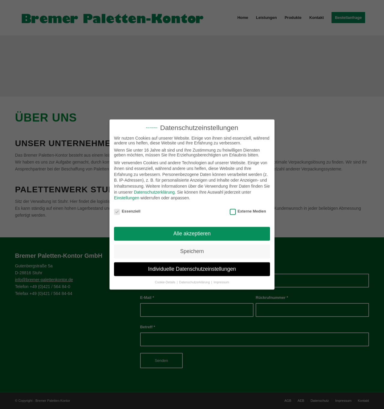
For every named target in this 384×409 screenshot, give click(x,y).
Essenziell (127, 207)
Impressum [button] (221, 279)
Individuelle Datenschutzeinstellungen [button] (192, 266)
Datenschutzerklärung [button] (195, 279)
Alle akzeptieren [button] (192, 230)
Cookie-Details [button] (165, 279)
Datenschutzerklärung (154, 188)
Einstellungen (126, 194)
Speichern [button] (192, 248)
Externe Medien (248, 207)
